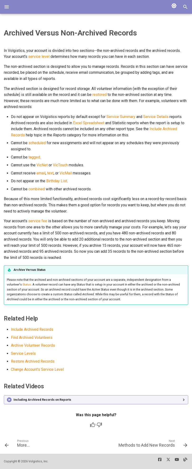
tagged (34, 157)
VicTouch (60, 165)
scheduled (37, 143)
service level (39, 56)
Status (27, 284)
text (50, 173)
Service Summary (120, 116)
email (41, 173)
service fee (37, 221)
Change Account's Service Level (37, 369)
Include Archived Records (32, 329)
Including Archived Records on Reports (42, 399)
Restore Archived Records (33, 361)
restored (99, 94)
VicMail (65, 173)
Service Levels (23, 353)
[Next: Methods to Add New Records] (152, 445)
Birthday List (56, 181)
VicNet (42, 165)
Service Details (156, 116)
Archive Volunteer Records (33, 345)
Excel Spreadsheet (88, 123)
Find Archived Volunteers (31, 337)
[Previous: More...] (18, 445)
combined (36, 189)
